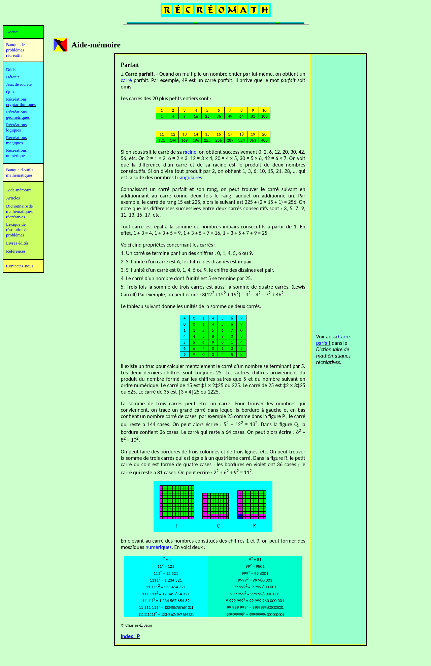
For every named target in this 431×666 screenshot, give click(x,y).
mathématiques (19, 211)
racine (189, 152)
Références (16, 251)
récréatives (15, 216)
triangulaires (188, 177)
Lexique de (16, 224)
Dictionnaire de (19, 206)
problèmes (15, 234)
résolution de (17, 229)
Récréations (16, 124)
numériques (158, 547)
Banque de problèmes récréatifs (15, 50)
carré (126, 80)
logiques (13, 130)
